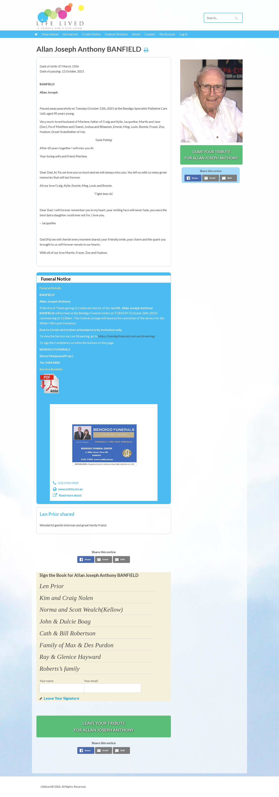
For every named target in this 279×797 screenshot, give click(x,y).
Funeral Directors (116, 34)
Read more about (70, 495)
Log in (183, 34)
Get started (70, 34)
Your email (91, 681)
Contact (150, 34)
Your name (46, 681)
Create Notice (91, 34)
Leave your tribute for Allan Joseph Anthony (104, 726)
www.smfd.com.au (70, 489)
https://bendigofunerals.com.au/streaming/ (126, 336)
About (136, 34)
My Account (167, 34)
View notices (50, 34)
